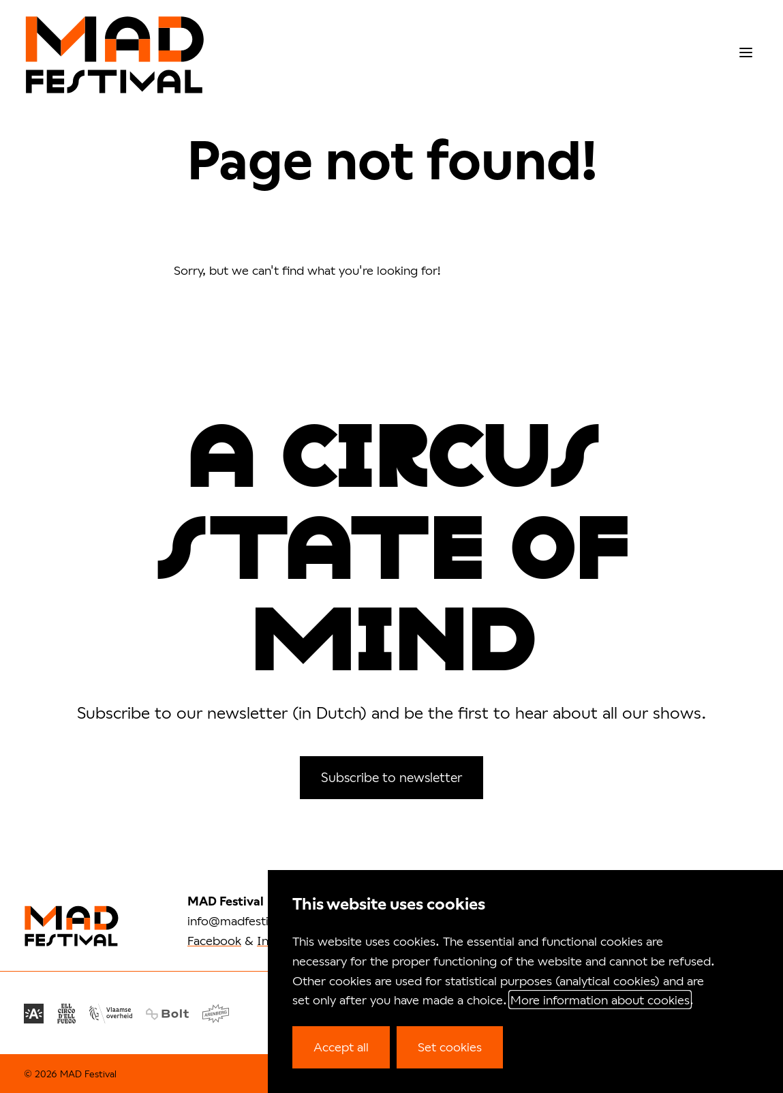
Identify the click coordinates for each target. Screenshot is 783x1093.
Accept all (341, 1046)
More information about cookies (600, 999)
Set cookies (450, 1046)
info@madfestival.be (244, 920)
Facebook (214, 940)
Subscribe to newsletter (391, 777)
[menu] (746, 53)
